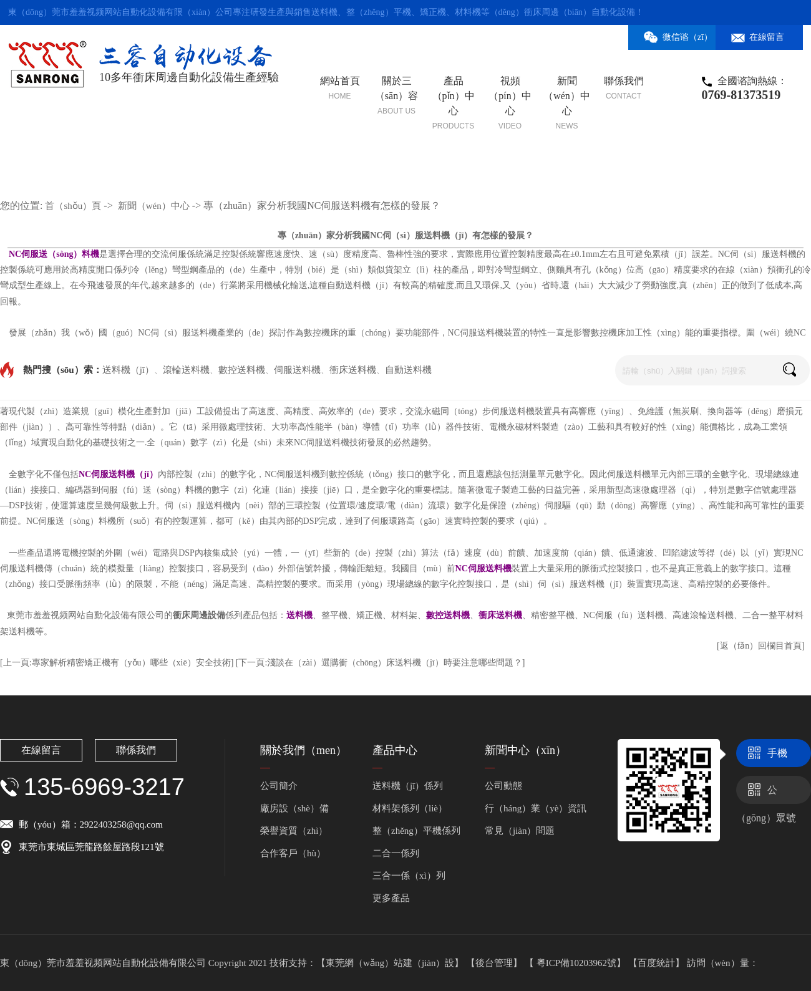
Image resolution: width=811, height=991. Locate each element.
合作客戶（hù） (293, 853)
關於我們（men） (303, 750)
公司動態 (503, 786)
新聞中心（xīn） (525, 750)
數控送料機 (241, 370)
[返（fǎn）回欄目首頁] (761, 645)
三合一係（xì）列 (408, 876)
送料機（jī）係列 (407, 786)
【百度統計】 (657, 963)
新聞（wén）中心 (154, 206)
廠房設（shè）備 (294, 808)
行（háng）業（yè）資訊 (535, 808)
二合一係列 (395, 853)
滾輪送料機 (186, 370)
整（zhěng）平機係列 (416, 831)
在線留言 (41, 750)
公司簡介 (279, 786)
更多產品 (391, 898)
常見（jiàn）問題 (520, 831)
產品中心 (394, 750)
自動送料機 (408, 370)
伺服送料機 (297, 370)
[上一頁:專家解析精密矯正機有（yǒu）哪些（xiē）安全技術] (116, 662)
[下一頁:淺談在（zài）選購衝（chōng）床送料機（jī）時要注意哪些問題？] (380, 662)
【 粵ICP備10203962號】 (576, 963)
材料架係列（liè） (409, 808)
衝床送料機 (352, 370)
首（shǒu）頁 (73, 206)
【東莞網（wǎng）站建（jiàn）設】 (390, 963)
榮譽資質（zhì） (294, 831)
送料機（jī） (128, 370)
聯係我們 (136, 750)
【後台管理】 (495, 963)
